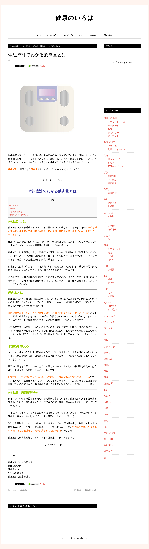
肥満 (106, 172)
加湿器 (111, 269)
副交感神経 (113, 225)
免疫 (106, 275)
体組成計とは (15, 205)
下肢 (106, 289)
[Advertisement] (122, 86)
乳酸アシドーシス (116, 149)
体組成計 (24, 490)
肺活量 (111, 206)
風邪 (110, 279)
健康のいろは (74, 17)
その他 (107, 302)
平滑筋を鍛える (15, 211)
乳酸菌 (111, 162)
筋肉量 (94, 490)
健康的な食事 (110, 118)
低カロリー (113, 132)
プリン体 (112, 145)
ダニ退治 (112, 309)
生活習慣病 (109, 142)
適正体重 (112, 183)
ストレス (108, 222)
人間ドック (109, 346)
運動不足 (112, 202)
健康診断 (108, 383)
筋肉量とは (14, 208)
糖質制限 (112, 176)
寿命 (106, 414)
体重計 (107, 189)
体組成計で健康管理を (18, 215)
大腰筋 (111, 296)
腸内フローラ (114, 159)
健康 (106, 245)
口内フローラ (114, 306)
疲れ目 (111, 216)
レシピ (111, 256)
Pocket (42, 65)
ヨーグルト (113, 125)
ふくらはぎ (109, 315)
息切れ (111, 259)
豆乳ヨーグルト (115, 166)
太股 (110, 292)
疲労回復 (108, 212)
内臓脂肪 (112, 193)
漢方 (110, 252)
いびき (107, 235)
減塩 (110, 128)
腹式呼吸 (112, 229)
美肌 (106, 266)
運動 (106, 199)
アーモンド (113, 136)
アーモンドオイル (116, 121)
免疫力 (111, 282)
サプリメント (114, 249)
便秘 (106, 155)
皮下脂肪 (112, 179)
